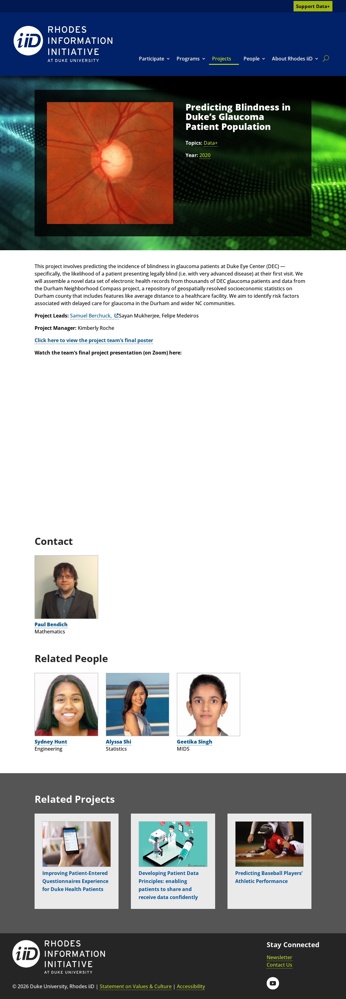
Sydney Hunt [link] (51, 741)
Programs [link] (188, 58)
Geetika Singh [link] (194, 741)
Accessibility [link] (191, 986)
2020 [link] (205, 155)
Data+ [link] (211, 142)
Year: (192, 155)
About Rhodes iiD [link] (292, 58)
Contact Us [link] (279, 964)
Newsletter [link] (279, 957)
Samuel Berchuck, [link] (91, 315)
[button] (273, 983)
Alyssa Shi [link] (118, 741)
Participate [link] (151, 58)
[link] (63, 44)
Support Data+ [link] (313, 6)
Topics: (194, 142)
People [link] (252, 58)
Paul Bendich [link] (51, 624)
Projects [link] (221, 58)
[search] (324, 58)
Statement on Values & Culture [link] (136, 986)
